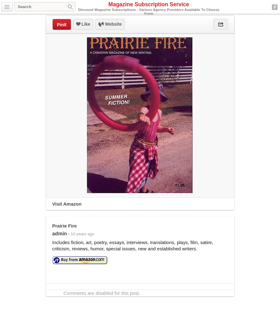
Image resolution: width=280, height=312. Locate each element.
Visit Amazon (67, 204)
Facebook (275, 7)
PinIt (61, 24)
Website (110, 24)
